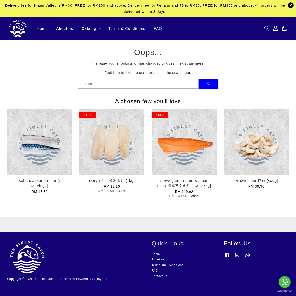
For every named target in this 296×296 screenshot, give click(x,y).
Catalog (91, 29)
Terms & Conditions (126, 29)
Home (42, 29)
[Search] (138, 84)
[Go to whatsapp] (285, 282)
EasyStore (102, 279)
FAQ (158, 29)
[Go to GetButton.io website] (284, 291)
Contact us (159, 276)
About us (64, 29)
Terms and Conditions (168, 265)
